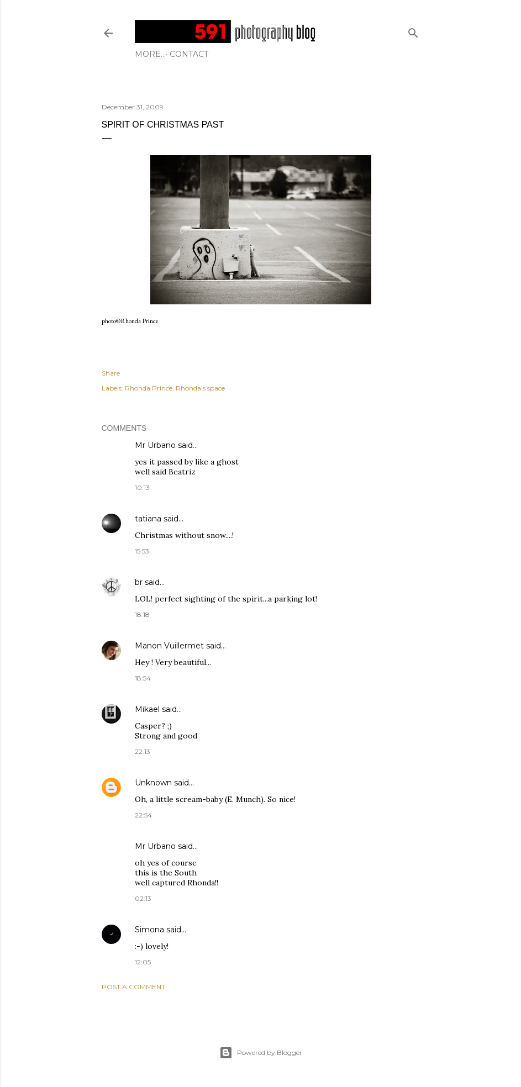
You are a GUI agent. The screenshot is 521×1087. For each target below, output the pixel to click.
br (139, 582)
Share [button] (111, 373)
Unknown (153, 783)
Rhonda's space (200, 388)
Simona (149, 930)
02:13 (143, 898)
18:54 (143, 678)
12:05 (143, 962)
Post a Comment (133, 987)
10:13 (142, 487)
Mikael (147, 709)
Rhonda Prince (148, 388)
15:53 (142, 551)
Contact (158, 54)
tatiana (148, 519)
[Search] (413, 30)
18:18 (142, 614)
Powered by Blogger (260, 1052)
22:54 (143, 815)
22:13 (142, 751)
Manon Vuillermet (169, 646)
